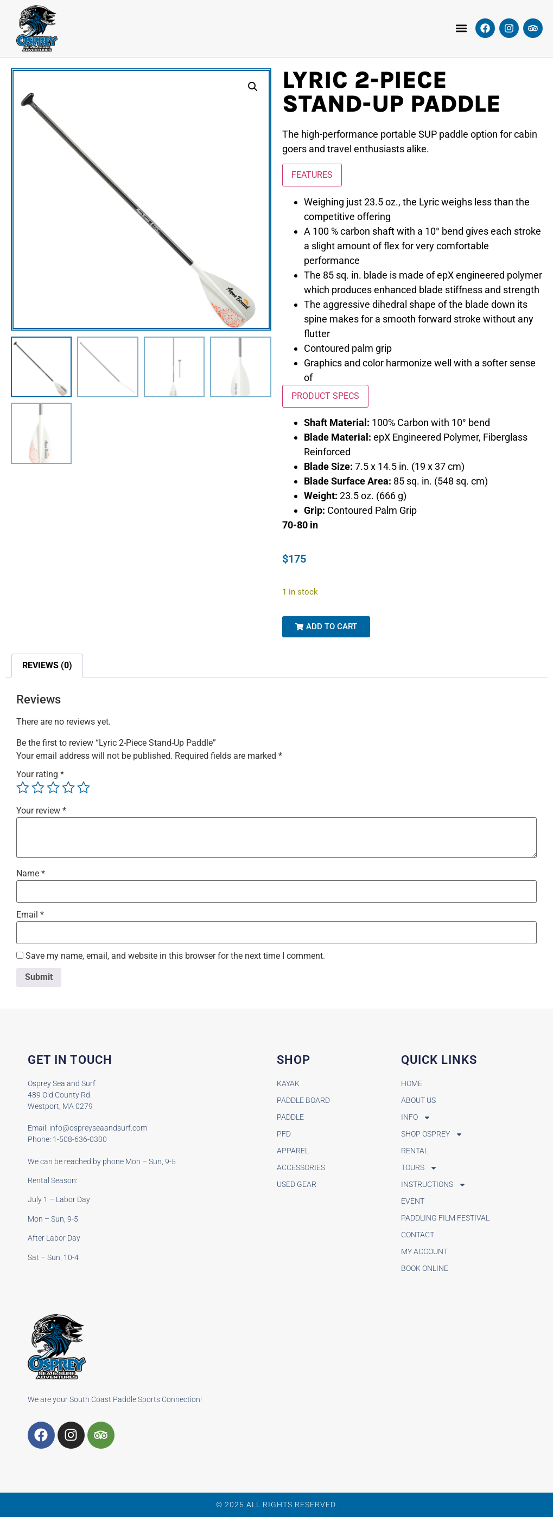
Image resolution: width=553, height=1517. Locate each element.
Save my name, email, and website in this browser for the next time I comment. (175, 956)
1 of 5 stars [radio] (22, 787)
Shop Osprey (432, 1134)
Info (416, 1117)
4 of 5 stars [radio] (68, 787)
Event (412, 1201)
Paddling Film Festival (445, 1217)
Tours (419, 1167)
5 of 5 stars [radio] (83, 787)
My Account (424, 1251)
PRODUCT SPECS (325, 396)
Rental (414, 1150)
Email (30, 915)
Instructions (433, 1184)
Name (30, 873)
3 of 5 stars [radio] (53, 787)
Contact (417, 1234)
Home (411, 1083)
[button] (462, 28)
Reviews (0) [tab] (47, 665)
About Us (418, 1100)
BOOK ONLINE (424, 1268)
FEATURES (312, 175)
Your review (41, 810)
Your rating (40, 774)
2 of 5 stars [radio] (38, 787)
